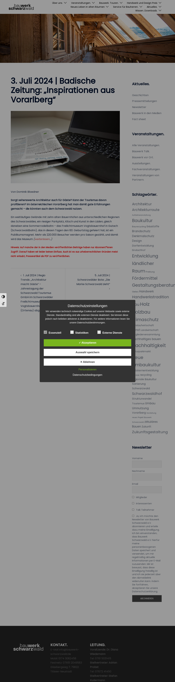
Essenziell (52, 332)
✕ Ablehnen (87, 362)
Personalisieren (87, 369)
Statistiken (79, 332)
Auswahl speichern (87, 352)
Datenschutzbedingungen (87, 374)
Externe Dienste (109, 332)
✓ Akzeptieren (87, 342)
